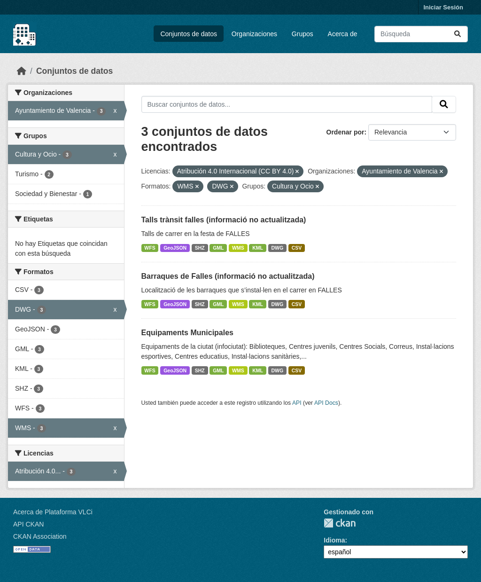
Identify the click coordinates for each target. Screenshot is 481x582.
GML (218, 248)
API (297, 403)
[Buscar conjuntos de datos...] (421, 34)
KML (257, 248)
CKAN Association (40, 536)
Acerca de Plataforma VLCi (53, 512)
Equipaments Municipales (187, 333)
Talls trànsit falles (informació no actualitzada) (223, 220)
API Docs (326, 403)
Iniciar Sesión (443, 7)
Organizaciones (254, 34)
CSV (297, 248)
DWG (278, 248)
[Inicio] (21, 71)
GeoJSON (174, 248)
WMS (238, 248)
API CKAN (28, 524)
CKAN (340, 523)
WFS (149, 248)
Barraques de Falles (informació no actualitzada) (228, 276)
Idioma (334, 540)
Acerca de (342, 34)
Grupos (302, 34)
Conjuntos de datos (188, 34)
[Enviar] (457, 34)
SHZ (200, 248)
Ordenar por (345, 132)
